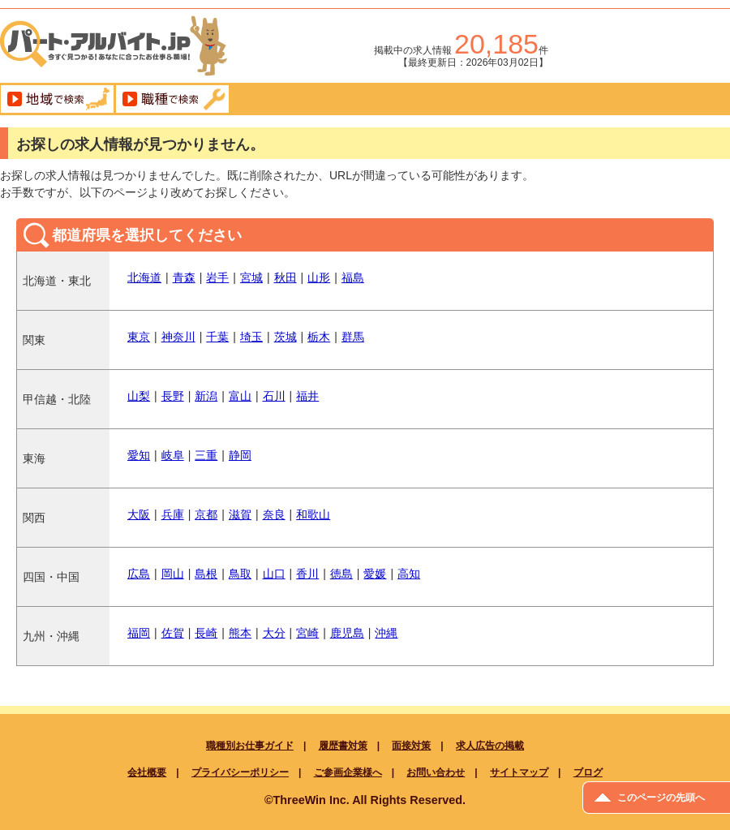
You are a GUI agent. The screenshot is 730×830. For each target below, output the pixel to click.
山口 (274, 573)
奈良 (274, 514)
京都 (206, 514)
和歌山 (313, 514)
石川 (274, 395)
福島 (352, 277)
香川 (307, 573)
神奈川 (178, 336)
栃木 (318, 336)
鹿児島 (347, 632)
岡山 (172, 573)
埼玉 (251, 336)
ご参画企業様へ (348, 772)
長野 (172, 395)
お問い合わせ (435, 772)
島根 (206, 573)
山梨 (138, 395)
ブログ (588, 772)
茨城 (285, 336)
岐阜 (172, 455)
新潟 (206, 395)
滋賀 (240, 514)
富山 (240, 395)
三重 (206, 455)
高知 (408, 573)
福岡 (138, 632)
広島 (138, 573)
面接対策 (411, 745)
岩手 (217, 277)
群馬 (352, 336)
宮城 (251, 277)
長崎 (206, 632)
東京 (138, 336)
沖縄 (386, 632)
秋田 (285, 277)
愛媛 (374, 573)
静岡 (240, 455)
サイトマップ (519, 772)
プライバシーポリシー (240, 772)
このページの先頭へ (661, 797)
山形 (318, 277)
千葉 (217, 336)
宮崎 (307, 632)
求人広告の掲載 (490, 745)
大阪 (138, 514)
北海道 (144, 277)
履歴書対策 (343, 745)
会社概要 (146, 772)
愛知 (138, 455)
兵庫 (172, 514)
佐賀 (172, 632)
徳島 (341, 573)
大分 (274, 632)
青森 (184, 277)
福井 (307, 395)
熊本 (240, 632)
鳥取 (240, 573)
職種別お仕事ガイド (250, 745)
